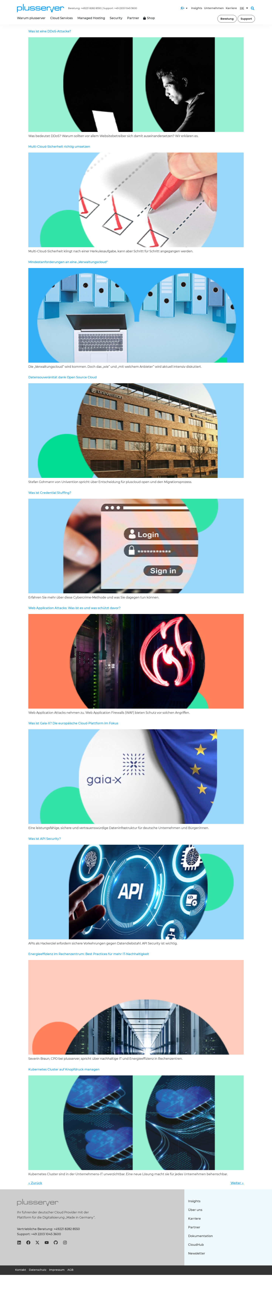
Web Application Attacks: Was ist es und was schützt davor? (74, 608)
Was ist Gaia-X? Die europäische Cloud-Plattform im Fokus (73, 723)
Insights (196, 8)
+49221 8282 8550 (91, 8)
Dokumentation (200, 1236)
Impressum (57, 1270)
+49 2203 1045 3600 (125, 8)
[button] (252, 8)
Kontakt (20, 1270)
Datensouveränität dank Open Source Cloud (62, 377)
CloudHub (196, 1245)
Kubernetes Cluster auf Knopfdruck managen (64, 1069)
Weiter (237, 1183)
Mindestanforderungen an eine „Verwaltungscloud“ (68, 262)
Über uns (195, 1210)
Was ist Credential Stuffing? (49, 493)
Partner (194, 1227)
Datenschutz (37, 1270)
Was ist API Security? (44, 839)
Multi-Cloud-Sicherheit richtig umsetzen (59, 146)
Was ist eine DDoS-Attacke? (49, 31)
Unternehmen (214, 8)
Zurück (35, 1183)
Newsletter (196, 1253)
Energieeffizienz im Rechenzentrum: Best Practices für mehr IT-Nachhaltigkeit (88, 954)
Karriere (231, 8)
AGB (70, 1270)
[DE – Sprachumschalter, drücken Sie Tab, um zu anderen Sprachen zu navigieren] (244, 8)
